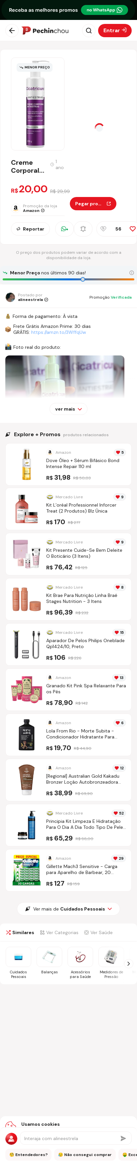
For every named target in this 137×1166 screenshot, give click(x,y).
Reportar (30, 229)
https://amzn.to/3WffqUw (58, 332)
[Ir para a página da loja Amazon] (40, 208)
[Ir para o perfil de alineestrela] (26, 297)
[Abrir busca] (88, 30)
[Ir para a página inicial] (44, 31)
